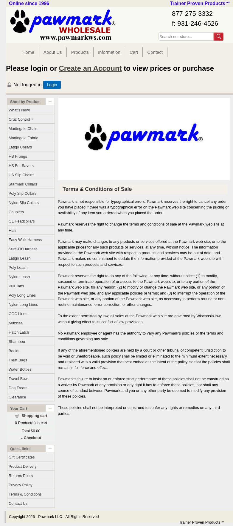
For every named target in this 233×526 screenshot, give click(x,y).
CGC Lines (18, 314)
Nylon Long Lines (23, 304)
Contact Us (18, 503)
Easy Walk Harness (25, 239)
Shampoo (17, 341)
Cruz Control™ (21, 119)
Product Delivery (23, 466)
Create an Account (90, 68)
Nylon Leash (19, 276)
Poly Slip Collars (22, 193)
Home (28, 52)
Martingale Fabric (23, 138)
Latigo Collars (20, 147)
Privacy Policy (20, 485)
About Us (53, 52)
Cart (134, 52)
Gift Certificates (22, 457)
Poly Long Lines (22, 295)
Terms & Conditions (25, 494)
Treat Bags (18, 360)
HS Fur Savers (21, 165)
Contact (155, 52)
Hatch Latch (19, 332)
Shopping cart (34, 415)
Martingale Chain (23, 128)
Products (80, 52)
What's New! (19, 110)
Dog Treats (18, 388)
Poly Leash (18, 267)
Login (52, 84)
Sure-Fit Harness (23, 249)
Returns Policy (21, 475)
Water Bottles (20, 369)
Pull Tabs (16, 286)
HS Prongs (18, 156)
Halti (12, 230)
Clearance (17, 397)
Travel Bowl (18, 378)
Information (109, 52)
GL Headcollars (22, 221)
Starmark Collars (23, 184)
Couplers (16, 212)
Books (14, 351)
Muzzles (16, 323)
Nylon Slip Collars (24, 202)
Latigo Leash (19, 258)
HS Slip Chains (21, 175)
